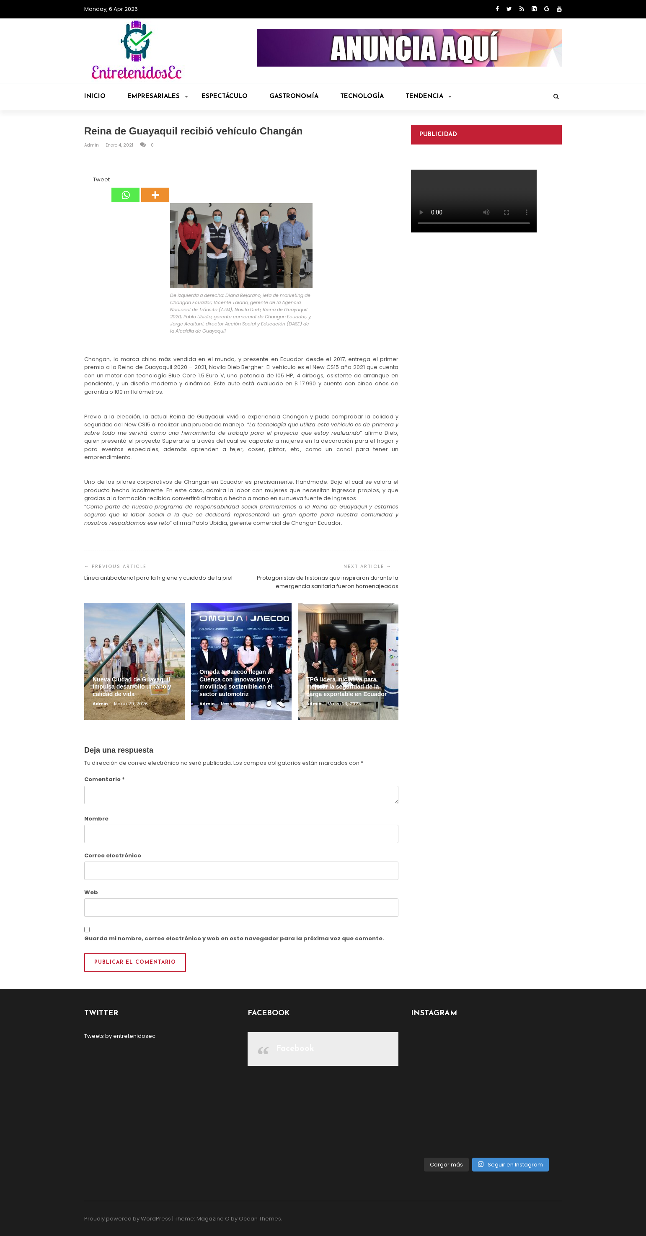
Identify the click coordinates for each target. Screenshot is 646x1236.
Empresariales (157, 96)
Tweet (101, 179)
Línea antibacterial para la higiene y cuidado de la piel (158, 578)
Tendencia (429, 96)
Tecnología (362, 96)
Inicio (95, 96)
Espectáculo (225, 96)
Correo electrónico (112, 855)
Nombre (96, 819)
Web (91, 892)
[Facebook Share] (85, 180)
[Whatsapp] (125, 188)
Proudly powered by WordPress (127, 1219)
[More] (155, 188)
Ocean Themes (260, 1219)
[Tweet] (90, 180)
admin (92, 145)
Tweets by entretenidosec (119, 1036)
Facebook (295, 1049)
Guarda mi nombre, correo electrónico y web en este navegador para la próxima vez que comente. (234, 938)
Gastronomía (293, 96)
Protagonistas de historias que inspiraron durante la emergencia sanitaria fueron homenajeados (327, 582)
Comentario (104, 779)
